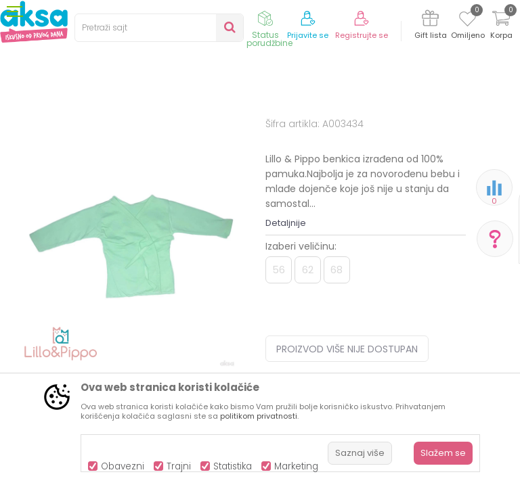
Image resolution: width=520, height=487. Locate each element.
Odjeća (116, 137)
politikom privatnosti (258, 416)
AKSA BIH (25, 137)
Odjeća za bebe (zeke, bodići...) (204, 137)
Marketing (296, 466)
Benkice (294, 137)
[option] (133, 308)
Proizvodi (71, 137)
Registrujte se (361, 35)
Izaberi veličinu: (301, 358)
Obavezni (122, 466)
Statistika (232, 466)
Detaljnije (285, 334)
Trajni (179, 466)
